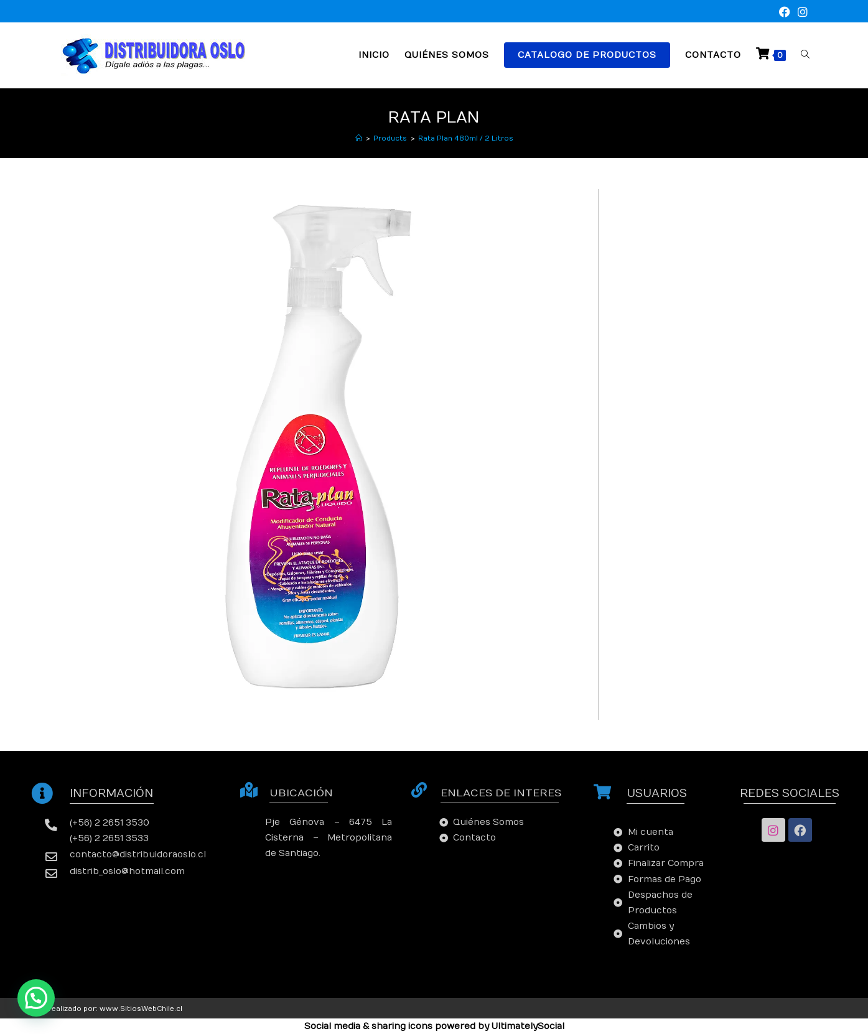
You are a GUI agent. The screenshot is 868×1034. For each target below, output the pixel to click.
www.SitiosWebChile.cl (141, 1009)
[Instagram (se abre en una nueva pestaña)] (801, 12)
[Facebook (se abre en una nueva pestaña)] (784, 12)
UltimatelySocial (528, 1026)
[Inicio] (358, 138)
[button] (36, 998)
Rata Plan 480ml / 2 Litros (465, 138)
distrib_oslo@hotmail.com (127, 871)
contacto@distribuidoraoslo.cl (138, 854)
